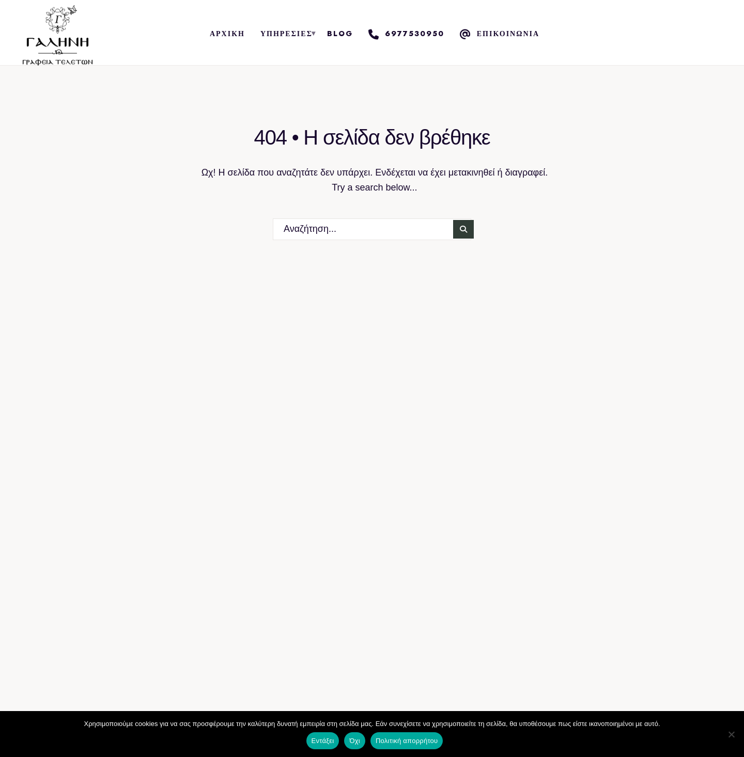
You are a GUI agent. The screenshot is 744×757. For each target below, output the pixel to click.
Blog (340, 33)
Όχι (354, 741)
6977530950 (406, 34)
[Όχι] (731, 734)
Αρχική (227, 33)
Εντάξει (323, 741)
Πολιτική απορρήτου (407, 741)
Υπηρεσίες (286, 33)
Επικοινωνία (499, 34)
